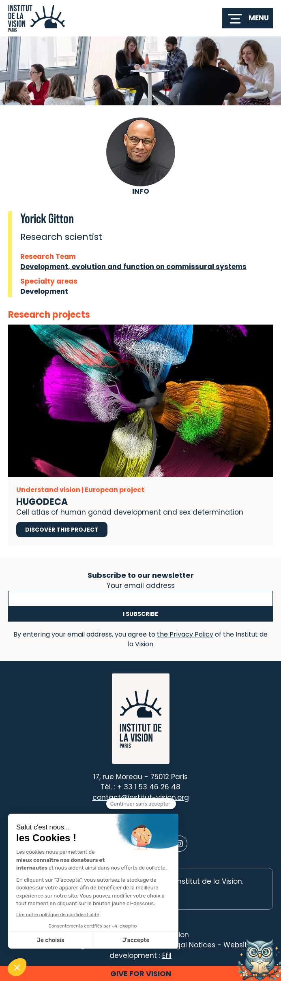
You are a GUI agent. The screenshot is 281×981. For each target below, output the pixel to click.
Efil (167, 955)
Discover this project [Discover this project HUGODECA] (62, 530)
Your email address (141, 585)
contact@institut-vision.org (140, 797)
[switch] (247, 18)
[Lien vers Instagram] (179, 844)
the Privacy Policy (185, 634)
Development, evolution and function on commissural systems (133, 266)
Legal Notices (191, 945)
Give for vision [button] (140, 973)
